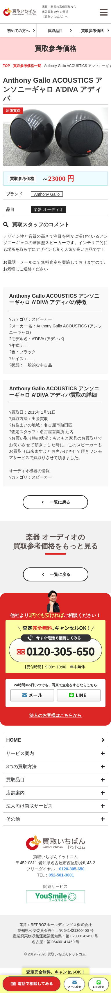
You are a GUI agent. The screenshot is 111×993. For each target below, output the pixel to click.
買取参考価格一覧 (27, 66)
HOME (13, 740)
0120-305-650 (71, 869)
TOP (6, 66)
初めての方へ (18, 31)
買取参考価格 (92, 31)
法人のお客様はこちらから (55, 715)
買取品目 (55, 31)
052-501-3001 (61, 875)
